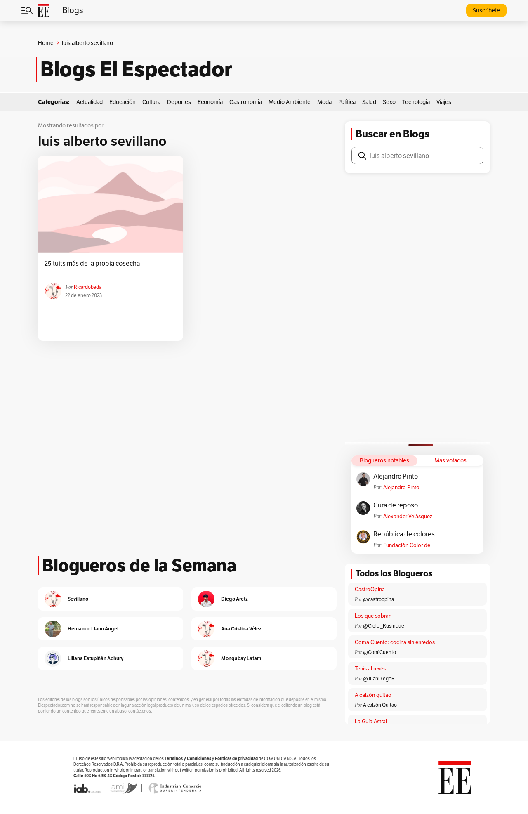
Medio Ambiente (290, 102)
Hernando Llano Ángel (93, 628)
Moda (324, 102)
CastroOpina (370, 589)
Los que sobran (373, 615)
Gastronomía (245, 102)
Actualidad (89, 102)
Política (347, 102)
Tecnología (416, 102)
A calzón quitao (373, 694)
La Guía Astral (371, 721)
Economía (210, 102)
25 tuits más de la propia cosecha (92, 264)
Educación (122, 102)
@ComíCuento (379, 652)
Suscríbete (486, 10)
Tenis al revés (370, 668)
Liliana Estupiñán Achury (95, 658)
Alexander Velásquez (407, 516)
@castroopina (378, 599)
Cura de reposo (395, 505)
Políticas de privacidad (236, 758)
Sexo (389, 102)
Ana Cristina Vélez (241, 628)
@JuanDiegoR (379, 678)
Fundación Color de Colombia (406, 545)
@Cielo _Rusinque (383, 626)
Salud (369, 102)
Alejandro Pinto (395, 476)
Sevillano (78, 599)
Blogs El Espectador (136, 69)
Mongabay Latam (241, 658)
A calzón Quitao (380, 705)
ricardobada (87, 287)
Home (46, 43)
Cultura (151, 102)
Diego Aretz (234, 599)
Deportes (179, 102)
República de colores (404, 534)
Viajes (443, 102)
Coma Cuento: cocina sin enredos (395, 642)
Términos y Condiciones (188, 758)
